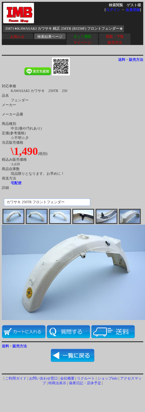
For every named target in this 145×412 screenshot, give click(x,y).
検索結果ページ (49, 36)
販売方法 (115, 42)
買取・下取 (115, 36)
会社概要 (67, 378)
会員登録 (133, 10)
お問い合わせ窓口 (43, 378)
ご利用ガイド (16, 378)
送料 (121, 60)
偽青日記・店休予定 (85, 383)
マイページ (82, 42)
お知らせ (17, 36)
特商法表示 (57, 383)
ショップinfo (108, 378)
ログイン (113, 10)
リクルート (86, 378)
